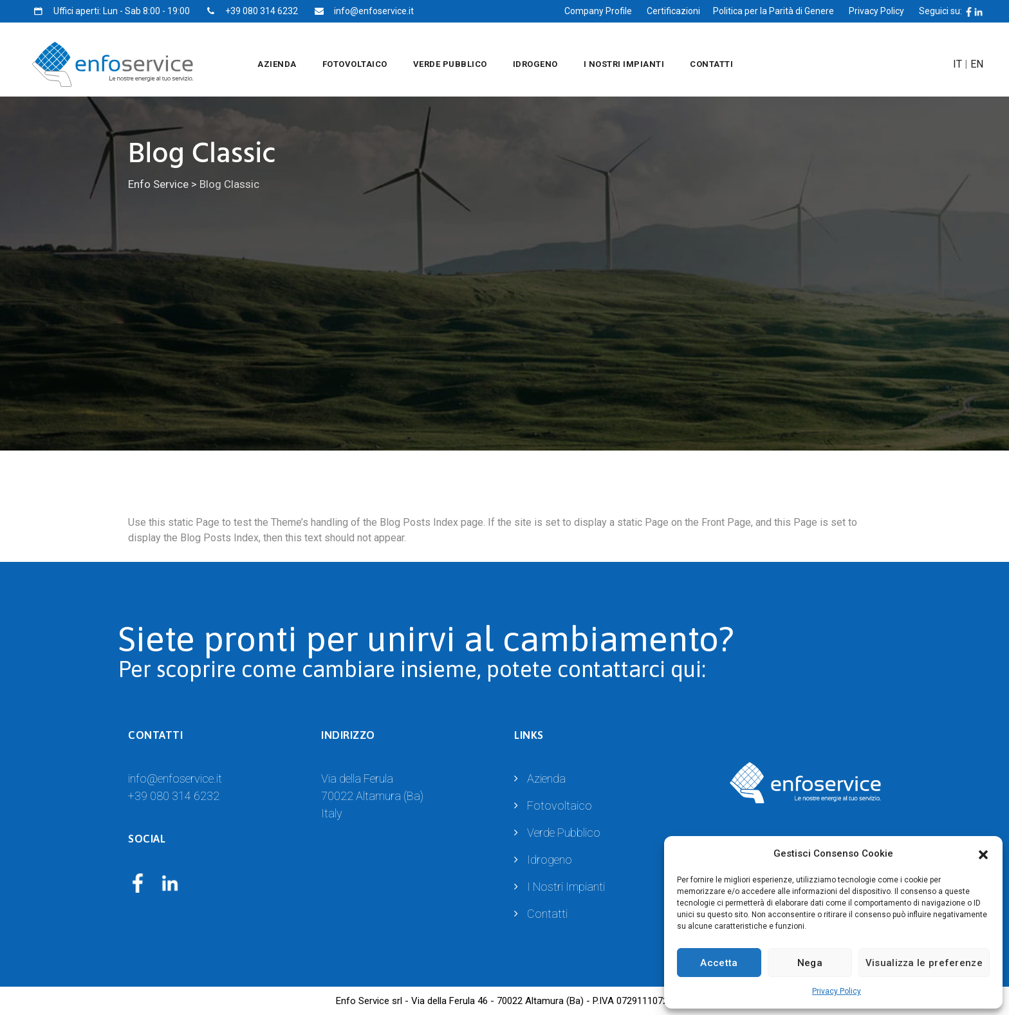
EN (976, 64)
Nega (809, 963)
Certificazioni (673, 11)
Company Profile (598, 11)
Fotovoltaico (354, 64)
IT (957, 64)
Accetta (718, 963)
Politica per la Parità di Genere (773, 11)
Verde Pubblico (450, 64)
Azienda (277, 64)
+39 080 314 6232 (173, 796)
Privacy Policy (836, 991)
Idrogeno (535, 64)
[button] (983, 853)
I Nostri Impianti (624, 64)
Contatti (711, 64)
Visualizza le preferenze (924, 963)
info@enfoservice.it (175, 778)
